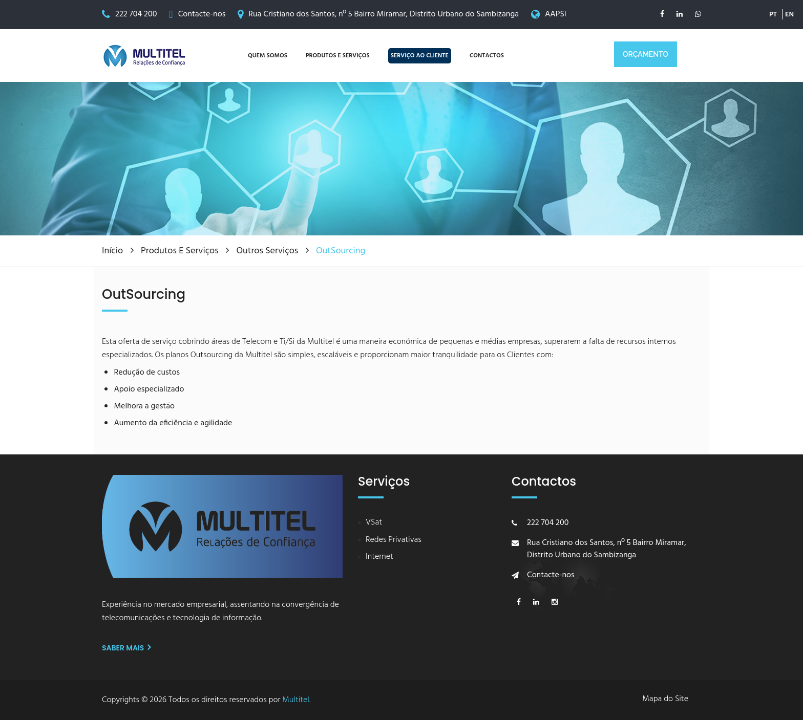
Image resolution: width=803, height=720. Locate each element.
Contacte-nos (202, 14)
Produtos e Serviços (181, 251)
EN (789, 10)
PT (773, 10)
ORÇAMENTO (645, 54)
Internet (379, 557)
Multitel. (296, 700)
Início (113, 251)
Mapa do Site (665, 699)
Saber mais (126, 648)
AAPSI (555, 14)
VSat (374, 523)
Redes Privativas (393, 540)
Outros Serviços (268, 251)
